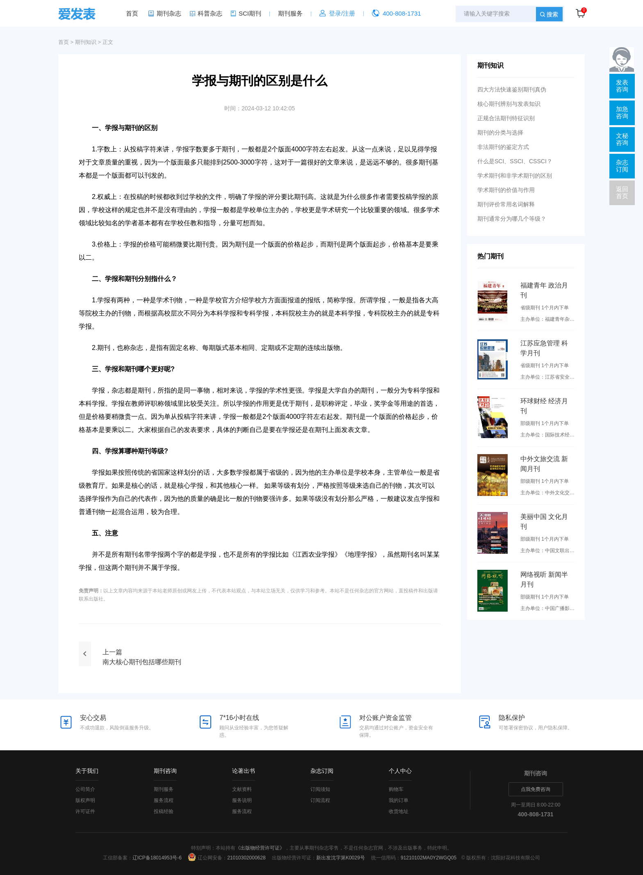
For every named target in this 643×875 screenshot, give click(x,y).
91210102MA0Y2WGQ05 (428, 858)
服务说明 (242, 800)
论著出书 (243, 771)
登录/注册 (342, 13)
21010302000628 (246, 858)
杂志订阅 (321, 771)
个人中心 (400, 771)
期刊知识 (85, 42)
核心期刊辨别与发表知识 (508, 104)
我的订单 (398, 800)
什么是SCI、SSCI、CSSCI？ (514, 161)
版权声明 (85, 800)
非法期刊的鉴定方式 (503, 147)
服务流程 (163, 800)
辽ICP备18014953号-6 (157, 858)
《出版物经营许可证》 (260, 848)
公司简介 (85, 789)
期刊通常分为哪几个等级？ (511, 218)
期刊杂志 (169, 13)
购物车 (396, 789)
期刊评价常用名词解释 (506, 204)
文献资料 (242, 789)
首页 (132, 13)
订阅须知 (320, 789)
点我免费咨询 (535, 789)
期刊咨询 (165, 771)
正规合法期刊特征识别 (506, 118)
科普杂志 (210, 13)
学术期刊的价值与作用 (506, 190)
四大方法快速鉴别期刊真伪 (511, 89)
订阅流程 (320, 800)
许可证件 (85, 811)
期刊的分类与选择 (500, 132)
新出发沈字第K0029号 (340, 858)
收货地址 (398, 811)
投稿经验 (163, 811)
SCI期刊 (250, 13)
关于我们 (86, 771)
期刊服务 (290, 13)
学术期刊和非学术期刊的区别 (514, 175)
